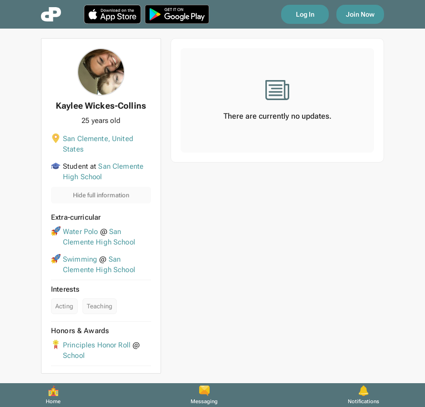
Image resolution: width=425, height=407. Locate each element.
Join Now (360, 14)
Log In (305, 14)
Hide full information (101, 195)
